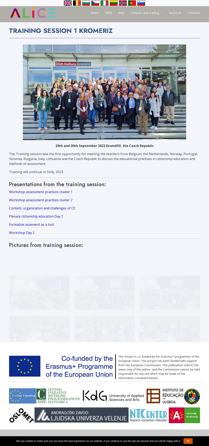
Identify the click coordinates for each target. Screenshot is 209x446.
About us (175, 13)
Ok (188, 441)
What (108, 13)
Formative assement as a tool (31, 226)
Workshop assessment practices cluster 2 (40, 202)
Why (121, 13)
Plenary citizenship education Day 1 (36, 218)
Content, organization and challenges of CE (42, 210)
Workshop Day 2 (21, 234)
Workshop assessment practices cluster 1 (40, 194)
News (95, 13)
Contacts (194, 13)
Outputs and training (147, 13)
